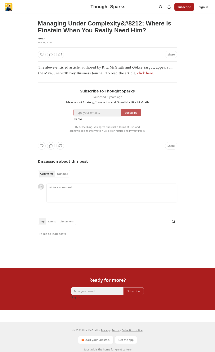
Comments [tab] (46, 173)
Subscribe (184, 7)
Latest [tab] (52, 221)
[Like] (42, 54)
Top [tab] (42, 221)
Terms (115, 330)
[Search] (160, 7)
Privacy (105, 330)
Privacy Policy (137, 130)
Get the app (126, 340)
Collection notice (132, 330)
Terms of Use (126, 127)
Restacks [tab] (62, 173)
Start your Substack (95, 340)
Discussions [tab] (67, 221)
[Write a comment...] (111, 193)
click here (145, 73)
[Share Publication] (169, 7)
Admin (41, 38)
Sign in (203, 7)
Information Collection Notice (106, 130)
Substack (89, 349)
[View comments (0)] (51, 54)
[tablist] (54, 173)
